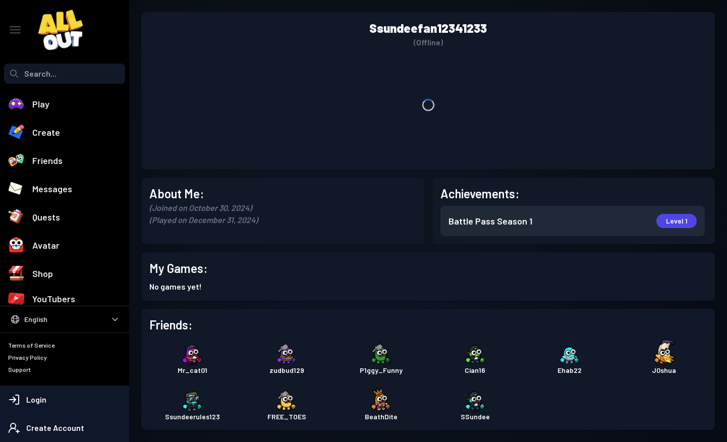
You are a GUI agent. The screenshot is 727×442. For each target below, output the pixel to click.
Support (19, 369)
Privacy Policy (27, 357)
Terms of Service (31, 345)
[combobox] (64, 74)
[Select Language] (64, 319)
